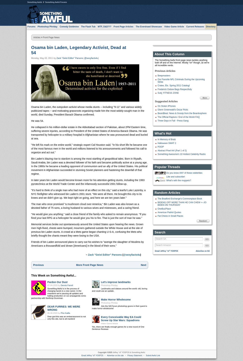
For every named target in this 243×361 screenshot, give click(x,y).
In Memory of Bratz (167, 139)
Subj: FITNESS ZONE (168, 93)
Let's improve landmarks (116, 282)
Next (143, 265)
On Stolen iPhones (167, 106)
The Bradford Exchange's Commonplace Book (180, 198)
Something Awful (34, 2)
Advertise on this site (115, 355)
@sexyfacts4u (91, 58)
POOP (161, 147)
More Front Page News (89, 265)
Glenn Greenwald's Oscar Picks (173, 109)
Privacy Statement (135, 355)
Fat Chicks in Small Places (170, 216)
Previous (38, 265)
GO (207, 239)
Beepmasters (164, 75)
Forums (31, 26)
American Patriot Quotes (169, 212)
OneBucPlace (164, 209)
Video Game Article (109, 323)
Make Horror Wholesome (116, 299)
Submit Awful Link (153, 355)
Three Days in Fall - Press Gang (173, 120)
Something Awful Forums (56, 2)
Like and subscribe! (175, 176)
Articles (36, 37)
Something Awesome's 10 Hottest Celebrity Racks (182, 154)
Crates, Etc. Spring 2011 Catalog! (174, 85)
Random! (203, 221)
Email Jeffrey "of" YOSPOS (166, 251)
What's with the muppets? (178, 180)
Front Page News (51, 37)
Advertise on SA (203, 251)
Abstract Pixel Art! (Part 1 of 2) (172, 150)
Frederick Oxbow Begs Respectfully (175, 89)
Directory (211, 26)
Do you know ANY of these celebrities (184, 173)
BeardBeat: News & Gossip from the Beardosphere (182, 113)
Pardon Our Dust (57, 282)
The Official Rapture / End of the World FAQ (179, 117)
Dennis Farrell (67, 285)
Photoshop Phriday (109, 285)
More (205, 98)
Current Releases (195, 26)
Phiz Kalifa (65, 313)
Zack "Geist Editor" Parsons (70, 58)
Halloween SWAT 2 (167, 143)
